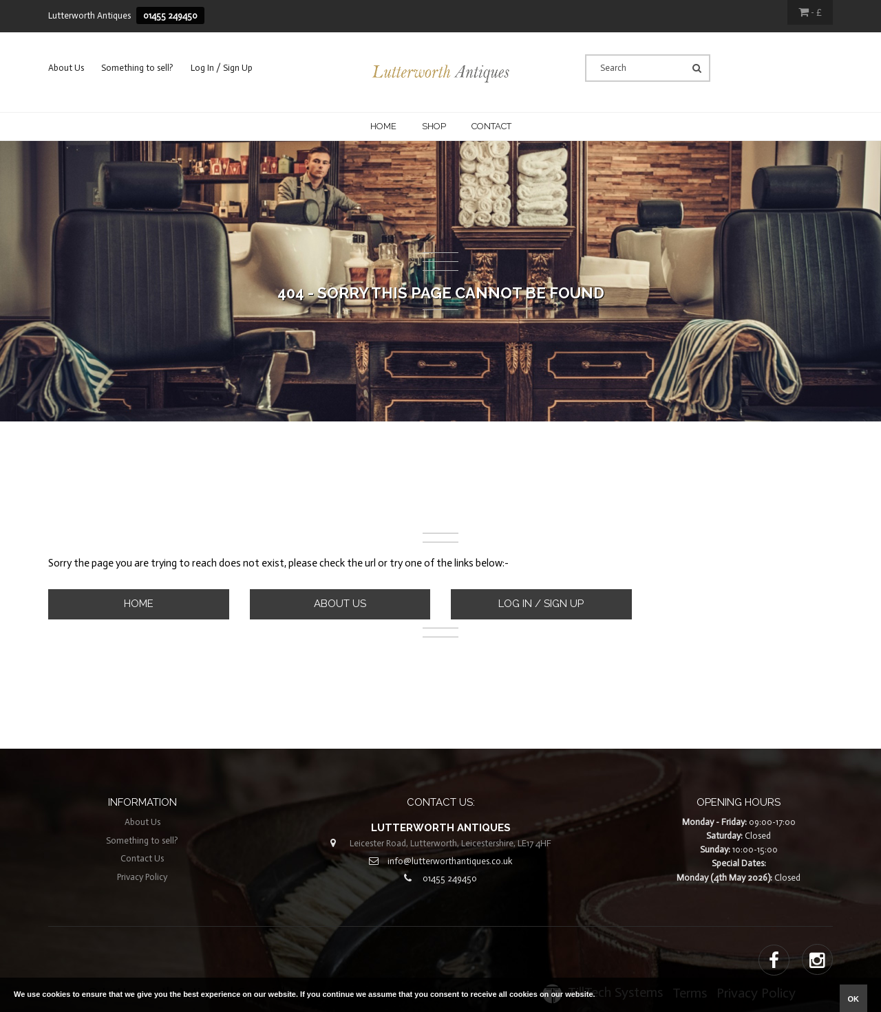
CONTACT (491, 126)
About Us (66, 68)
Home (383, 126)
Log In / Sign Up (222, 68)
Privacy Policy (142, 877)
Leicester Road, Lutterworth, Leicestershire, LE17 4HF (450, 843)
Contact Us (142, 858)
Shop (434, 126)
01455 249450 (170, 15)
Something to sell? (137, 68)
